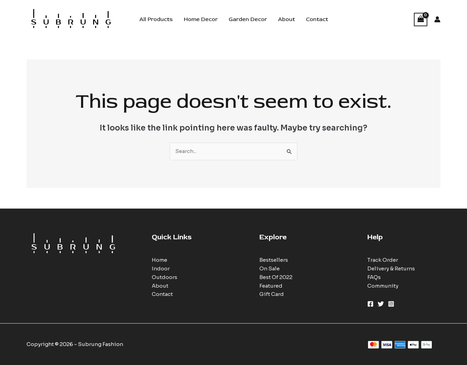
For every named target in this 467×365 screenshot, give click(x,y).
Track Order (382, 260)
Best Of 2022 (275, 277)
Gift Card (271, 294)
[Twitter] (381, 304)
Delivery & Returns (391, 268)
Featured (270, 285)
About (286, 19)
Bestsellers (273, 260)
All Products (156, 19)
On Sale (269, 268)
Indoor (161, 268)
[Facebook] (370, 304)
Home (159, 260)
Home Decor (201, 19)
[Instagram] (391, 304)
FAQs (374, 277)
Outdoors (164, 277)
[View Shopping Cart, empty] (421, 19)
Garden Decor (248, 19)
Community (382, 285)
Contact (317, 19)
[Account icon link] (437, 19)
